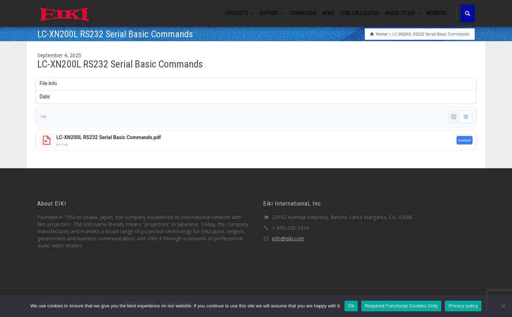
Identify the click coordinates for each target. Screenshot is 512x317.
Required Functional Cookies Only (401, 305)
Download (464, 140)
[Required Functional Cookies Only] (503, 306)
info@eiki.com (288, 238)
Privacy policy (463, 305)
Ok (351, 305)
